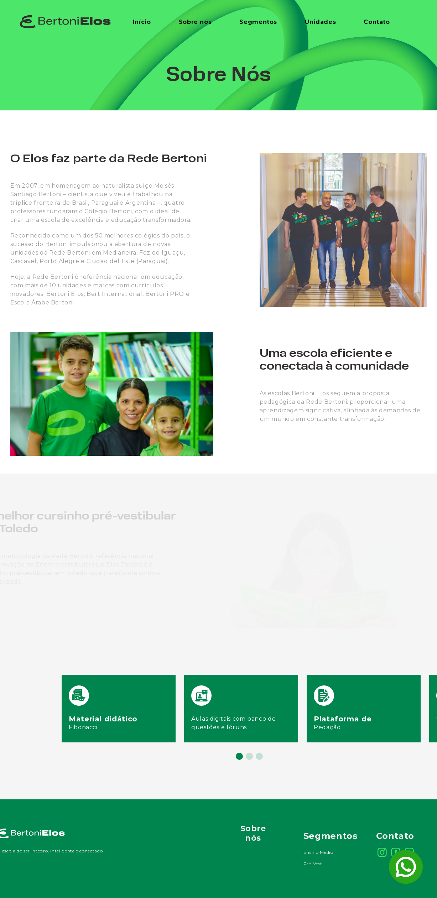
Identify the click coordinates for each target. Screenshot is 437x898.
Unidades (320, 22)
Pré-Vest (312, 863)
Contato (377, 22)
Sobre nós (195, 22)
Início (142, 22)
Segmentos (258, 22)
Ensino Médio (318, 852)
